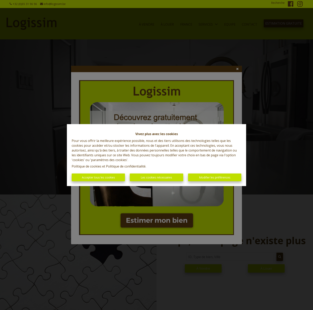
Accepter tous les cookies (98, 177)
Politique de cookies (86, 166)
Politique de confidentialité (126, 166)
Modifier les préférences (214, 177)
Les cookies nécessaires (156, 177)
